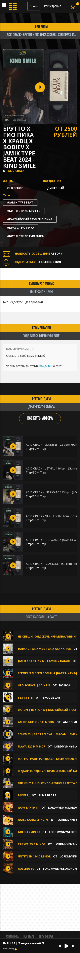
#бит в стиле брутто (24, 211)
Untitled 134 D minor (34, 856)
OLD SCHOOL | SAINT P (34, 685)
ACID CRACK (16, 171)
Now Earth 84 (28, 807)
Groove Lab (51, 697)
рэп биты (41, 27)
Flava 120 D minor (31, 746)
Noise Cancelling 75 (33, 820)
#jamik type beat (20, 202)
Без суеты (25, 697)
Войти (33, 6)
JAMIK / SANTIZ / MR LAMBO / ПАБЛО (44, 661)
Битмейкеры (46, 936)
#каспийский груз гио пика (29, 219)
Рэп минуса (12, 936)
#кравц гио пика (20, 228)
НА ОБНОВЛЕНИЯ (32, 262)
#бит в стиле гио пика (25, 236)
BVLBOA (64, 685)
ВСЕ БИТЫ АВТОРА (40, 418)
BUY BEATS (28, 936)
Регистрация (52, 6)
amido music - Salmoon (36, 722)
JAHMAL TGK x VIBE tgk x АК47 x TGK (45, 649)
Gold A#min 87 (29, 832)
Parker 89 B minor (32, 844)
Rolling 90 (26, 868)
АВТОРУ (32, 253)
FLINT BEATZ (47, 795)
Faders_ (23, 795)
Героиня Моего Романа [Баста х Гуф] (47, 673)
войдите (45, 366)
